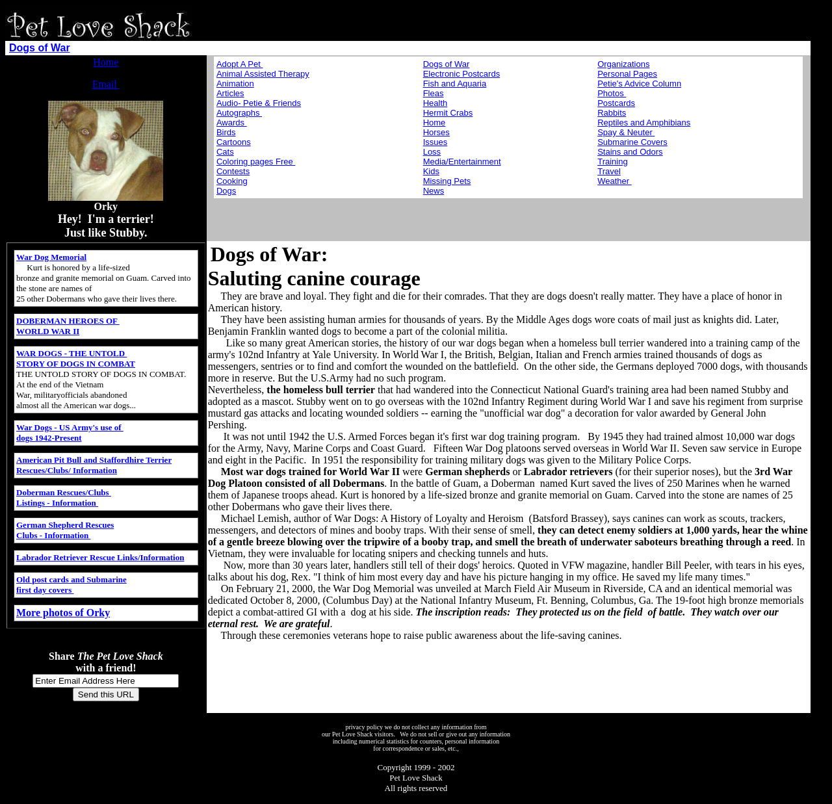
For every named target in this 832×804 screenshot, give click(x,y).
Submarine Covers (632, 142)
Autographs (239, 113)
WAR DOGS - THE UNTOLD (71, 353)
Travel (609, 171)
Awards (231, 122)
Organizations (623, 64)
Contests (233, 171)
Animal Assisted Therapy (262, 74)
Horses (436, 132)
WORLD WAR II (47, 331)
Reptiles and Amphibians (643, 122)
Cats (225, 152)
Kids (431, 171)
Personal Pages (627, 74)
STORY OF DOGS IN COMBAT (75, 364)
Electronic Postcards (461, 74)
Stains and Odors (629, 152)
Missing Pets (447, 181)
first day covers (44, 590)
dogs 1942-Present (49, 438)
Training (612, 161)
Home (105, 62)
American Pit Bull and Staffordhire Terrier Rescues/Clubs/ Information (94, 465)
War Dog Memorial (51, 257)
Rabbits (611, 113)
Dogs (226, 191)
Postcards (616, 103)
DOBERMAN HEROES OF (68, 321)
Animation (235, 83)
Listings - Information (57, 503)
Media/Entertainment (462, 161)
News (434, 191)
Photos (611, 93)
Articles (230, 93)
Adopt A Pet (239, 64)
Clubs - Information (53, 535)
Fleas (433, 93)
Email (106, 84)
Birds (226, 132)
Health (435, 103)
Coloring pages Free (255, 161)
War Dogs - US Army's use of (70, 427)
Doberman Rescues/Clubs (63, 492)
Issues (435, 142)
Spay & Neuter (626, 132)
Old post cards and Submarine (71, 579)
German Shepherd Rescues (65, 525)
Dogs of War (39, 47)
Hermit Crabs (448, 113)
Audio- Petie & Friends (258, 103)
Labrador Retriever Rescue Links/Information (100, 557)
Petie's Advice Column (639, 83)
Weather (614, 181)
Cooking (232, 181)
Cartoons (233, 142)
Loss (432, 152)
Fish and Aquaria (455, 83)
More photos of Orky (63, 612)
